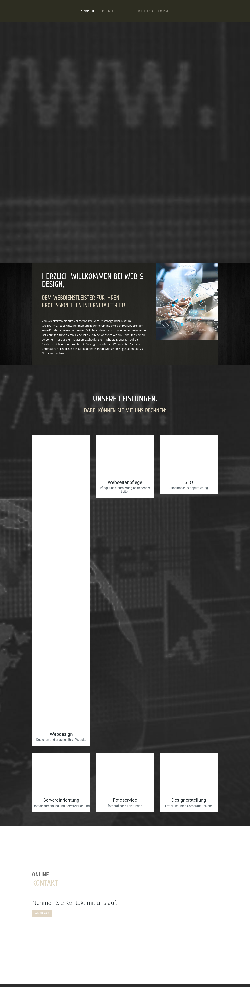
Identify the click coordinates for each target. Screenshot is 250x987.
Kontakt (163, 11)
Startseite (88, 11)
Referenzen (145, 11)
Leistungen (107, 11)
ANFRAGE (42, 913)
